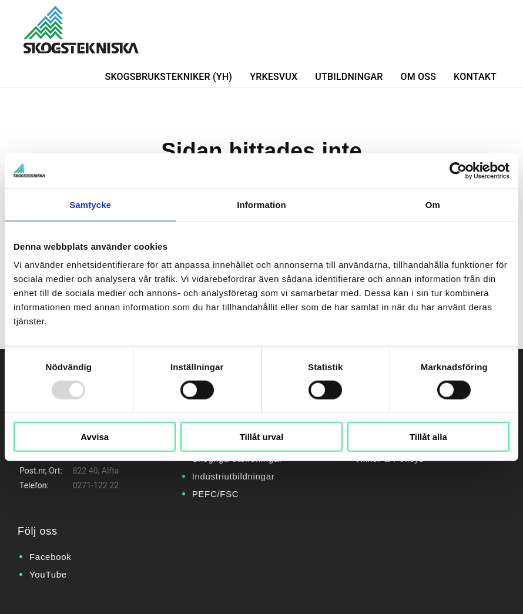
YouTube (48, 574)
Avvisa (95, 437)
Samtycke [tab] (90, 204)
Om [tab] (432, 204)
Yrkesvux (273, 76)
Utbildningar (349, 76)
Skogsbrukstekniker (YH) (169, 76)
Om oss (419, 76)
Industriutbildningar (233, 476)
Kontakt (475, 76)
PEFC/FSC (215, 494)
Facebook (50, 557)
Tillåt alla (428, 437)
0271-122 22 (96, 485)
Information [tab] (261, 204)
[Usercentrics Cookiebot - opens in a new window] (458, 170)
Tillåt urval (262, 437)
